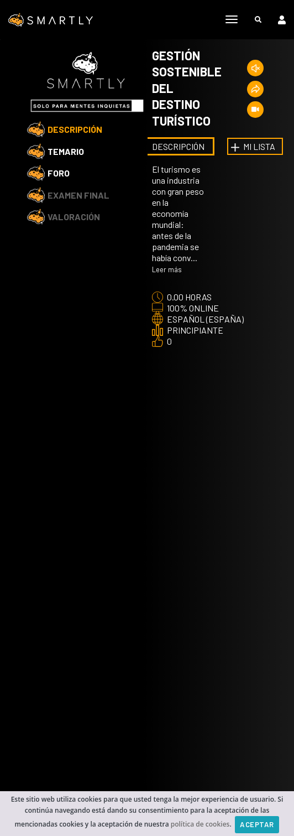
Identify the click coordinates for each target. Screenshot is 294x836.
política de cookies (200, 823)
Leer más (167, 269)
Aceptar (257, 824)
